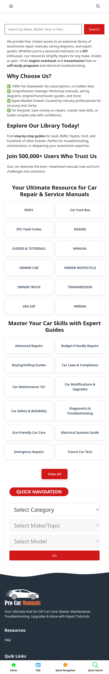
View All (54, 474)
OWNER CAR (28, 268)
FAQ (8, 640)
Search (94, 29)
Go (54, 555)
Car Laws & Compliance (80, 365)
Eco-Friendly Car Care (29, 432)
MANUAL (80, 248)
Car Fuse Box (80, 210)
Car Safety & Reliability (28, 411)
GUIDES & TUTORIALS (29, 248)
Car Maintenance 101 (29, 387)
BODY (29, 210)
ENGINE (80, 229)
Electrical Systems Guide (80, 432)
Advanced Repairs (29, 346)
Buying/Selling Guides (29, 365)
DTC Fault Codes (28, 229)
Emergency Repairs (29, 452)
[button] (98, 6)
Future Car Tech (80, 452)
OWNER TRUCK (29, 287)
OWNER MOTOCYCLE (80, 268)
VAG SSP (29, 306)
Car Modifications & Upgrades (80, 386)
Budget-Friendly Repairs (80, 346)
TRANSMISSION (80, 287)
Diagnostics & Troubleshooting (80, 410)
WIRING (80, 306)
